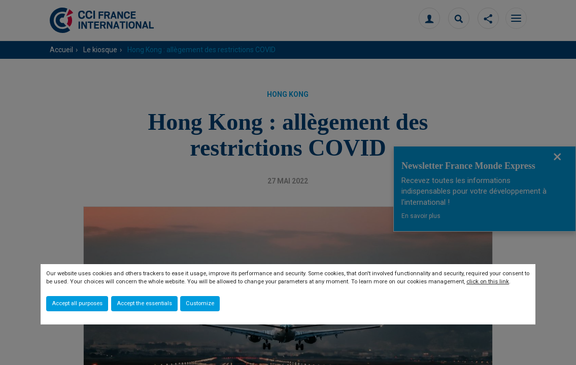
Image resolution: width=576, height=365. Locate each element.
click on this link (487, 281)
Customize (200, 303)
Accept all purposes (77, 303)
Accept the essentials (144, 303)
